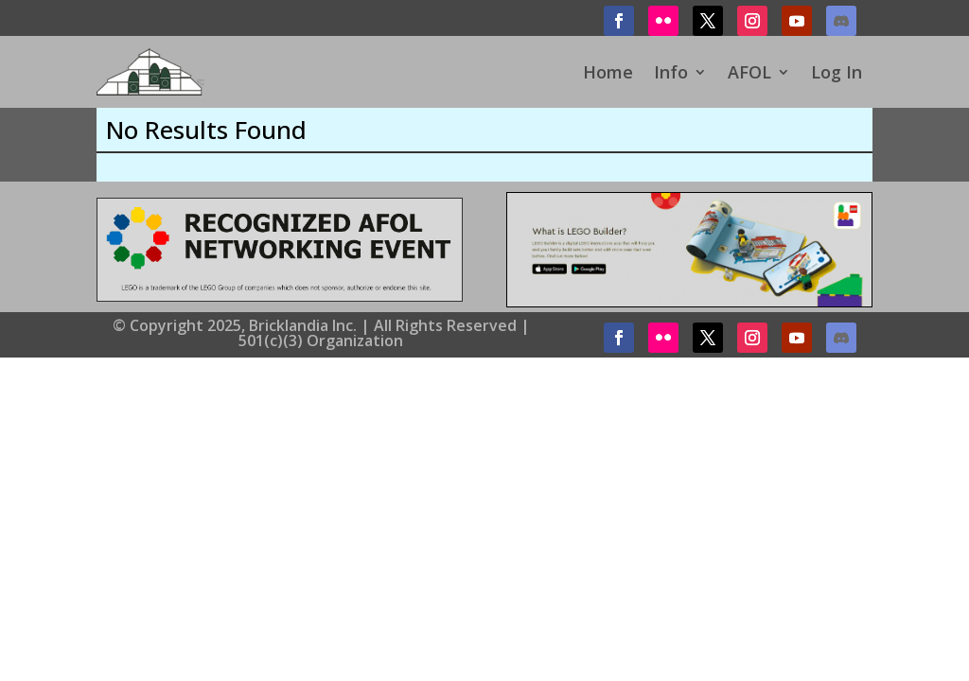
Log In (836, 72)
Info (671, 72)
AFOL (749, 72)
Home (608, 72)
